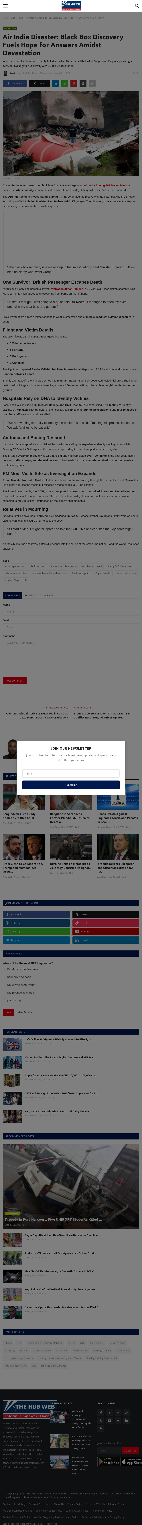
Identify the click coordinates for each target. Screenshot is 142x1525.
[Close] (121, 745)
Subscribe (71, 785)
